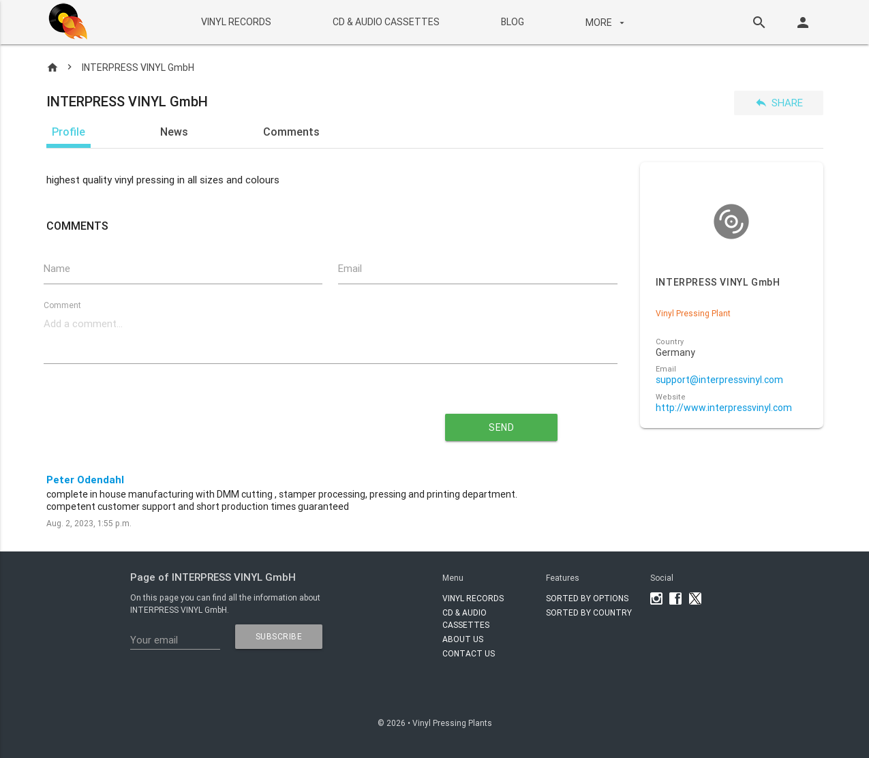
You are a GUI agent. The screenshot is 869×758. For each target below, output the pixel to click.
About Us (462, 639)
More (606, 22)
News (174, 131)
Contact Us (468, 653)
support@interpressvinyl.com (719, 380)
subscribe (279, 636)
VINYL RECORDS (236, 22)
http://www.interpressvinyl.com (724, 408)
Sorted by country (589, 612)
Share (778, 103)
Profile (68, 131)
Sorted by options (587, 598)
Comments (291, 131)
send (501, 427)
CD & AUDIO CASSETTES (386, 22)
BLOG (512, 22)
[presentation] (206, 422)
